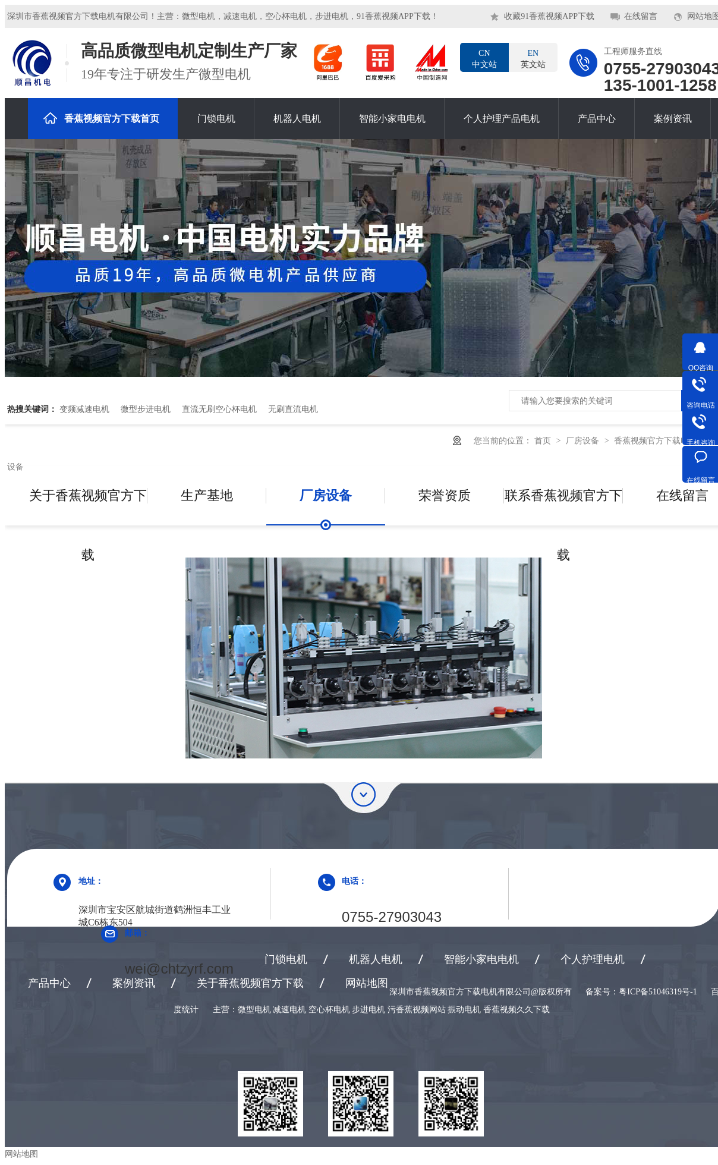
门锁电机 (216, 119)
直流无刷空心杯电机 (219, 409)
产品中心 (597, 119)
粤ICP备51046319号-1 (658, 991)
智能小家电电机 (392, 119)
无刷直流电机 (293, 409)
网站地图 (366, 983)
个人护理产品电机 (502, 119)
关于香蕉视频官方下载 (88, 506)
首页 (543, 440)
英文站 (533, 58)
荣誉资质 (444, 495)
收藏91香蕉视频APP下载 (549, 16)
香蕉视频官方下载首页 (101, 118)
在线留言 (640, 16)
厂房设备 (584, 440)
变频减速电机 (84, 409)
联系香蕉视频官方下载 (563, 506)
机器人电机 (297, 119)
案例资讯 (673, 119)
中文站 (484, 58)
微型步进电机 (146, 409)
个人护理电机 (592, 959)
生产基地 (207, 495)
